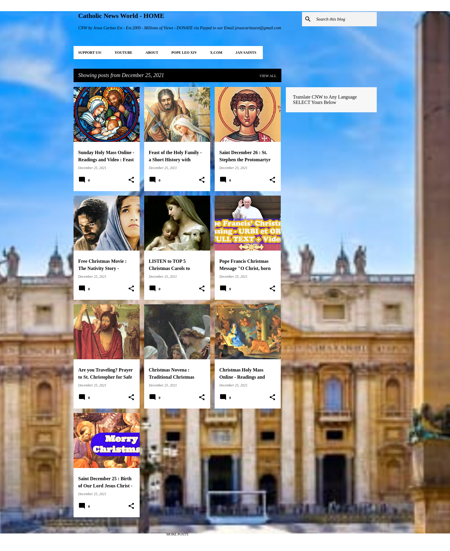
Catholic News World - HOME (121, 15)
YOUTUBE (123, 52)
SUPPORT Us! (90, 52)
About (152, 52)
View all (268, 76)
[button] (131, 180)
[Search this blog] (345, 19)
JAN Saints (246, 52)
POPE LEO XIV (184, 52)
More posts (177, 534)
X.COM (216, 52)
